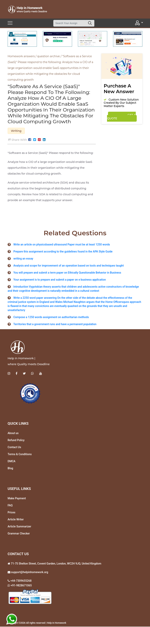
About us (13, 433)
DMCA (11, 461)
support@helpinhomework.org (29, 572)
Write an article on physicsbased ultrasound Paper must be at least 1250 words (61, 245)
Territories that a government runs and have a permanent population (54, 324)
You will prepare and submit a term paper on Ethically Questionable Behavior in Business (67, 273)
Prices (11, 513)
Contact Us (14, 447)
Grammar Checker (19, 534)
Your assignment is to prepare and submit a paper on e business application (59, 280)
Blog (10, 468)
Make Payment (17, 498)
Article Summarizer (19, 527)
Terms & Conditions (20, 454)
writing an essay (23, 259)
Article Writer (16, 520)
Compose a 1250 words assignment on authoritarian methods (51, 317)
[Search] (69, 23)
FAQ (10, 505)
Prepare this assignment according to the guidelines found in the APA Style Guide (62, 252)
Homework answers (21, 56)
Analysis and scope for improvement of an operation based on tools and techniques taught (68, 266)
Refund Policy (16, 440)
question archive (48, 56)
